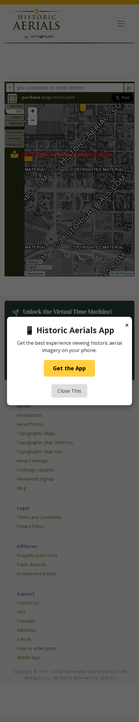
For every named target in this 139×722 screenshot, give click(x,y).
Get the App (69, 368)
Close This (69, 391)
